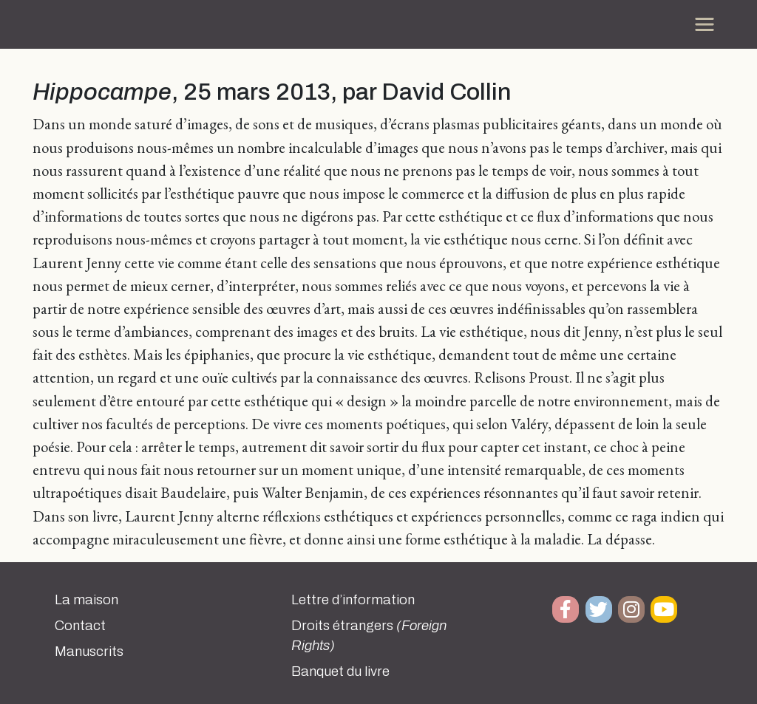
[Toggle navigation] (704, 24)
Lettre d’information (353, 599)
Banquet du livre (340, 671)
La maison (86, 599)
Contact (80, 625)
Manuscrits (89, 651)
